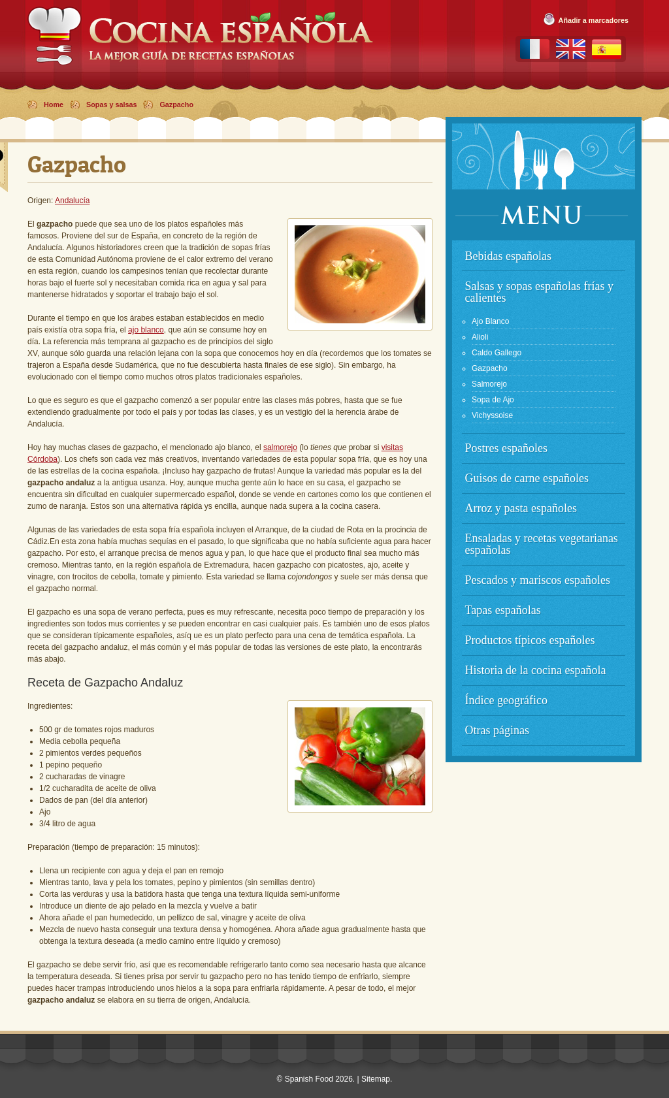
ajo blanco (146, 329)
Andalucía (72, 200)
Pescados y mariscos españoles (537, 580)
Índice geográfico (506, 700)
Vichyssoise (492, 415)
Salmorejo (489, 384)
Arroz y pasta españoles (521, 508)
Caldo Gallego (496, 352)
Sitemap (375, 1079)
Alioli (480, 337)
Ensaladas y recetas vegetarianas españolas (541, 544)
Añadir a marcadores (593, 20)
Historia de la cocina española (535, 670)
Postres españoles (506, 448)
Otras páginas (497, 730)
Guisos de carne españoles (527, 478)
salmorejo (280, 447)
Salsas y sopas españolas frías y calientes (539, 292)
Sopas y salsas (111, 104)
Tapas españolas (503, 610)
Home (53, 104)
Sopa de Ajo (493, 399)
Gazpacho (176, 104)
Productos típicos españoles (530, 640)
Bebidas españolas (508, 256)
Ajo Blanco (490, 321)
